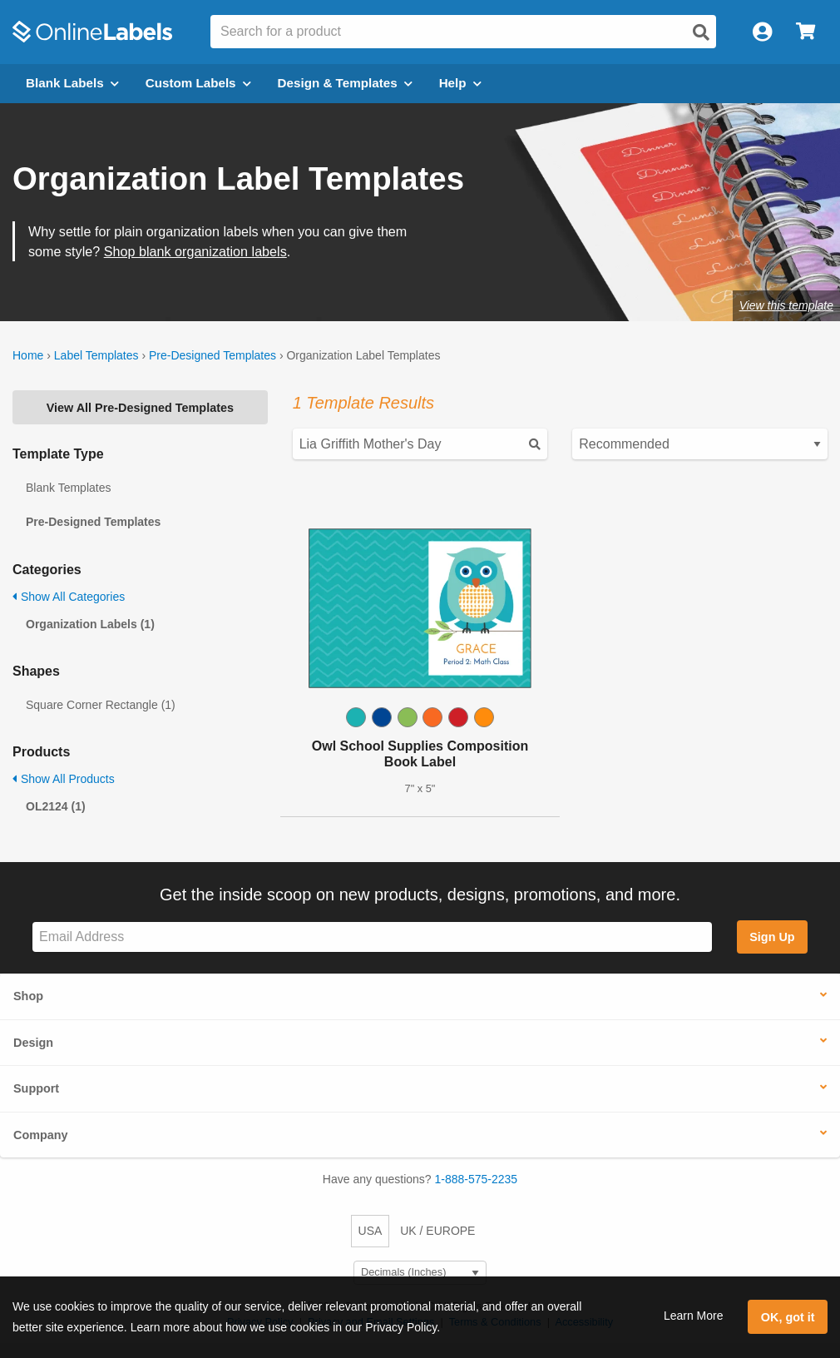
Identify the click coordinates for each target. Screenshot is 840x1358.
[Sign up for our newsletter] (372, 937)
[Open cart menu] (805, 32)
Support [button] (36, 1088)
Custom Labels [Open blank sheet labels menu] (198, 83)
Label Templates (96, 355)
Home (27, 355)
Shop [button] (28, 996)
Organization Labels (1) (90, 624)
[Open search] (701, 32)
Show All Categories (68, 596)
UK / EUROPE (437, 1230)
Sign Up (771, 937)
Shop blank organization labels (195, 251)
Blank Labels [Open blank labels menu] (72, 83)
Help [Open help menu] (460, 83)
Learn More (694, 1315)
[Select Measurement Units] (420, 1273)
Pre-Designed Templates (212, 355)
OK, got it (788, 1317)
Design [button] (33, 1042)
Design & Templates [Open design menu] (345, 83)
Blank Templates (68, 487)
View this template (786, 305)
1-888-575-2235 (476, 1179)
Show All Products (63, 779)
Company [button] (40, 1135)
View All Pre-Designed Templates (140, 407)
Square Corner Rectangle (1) (100, 704)
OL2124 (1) (56, 806)
